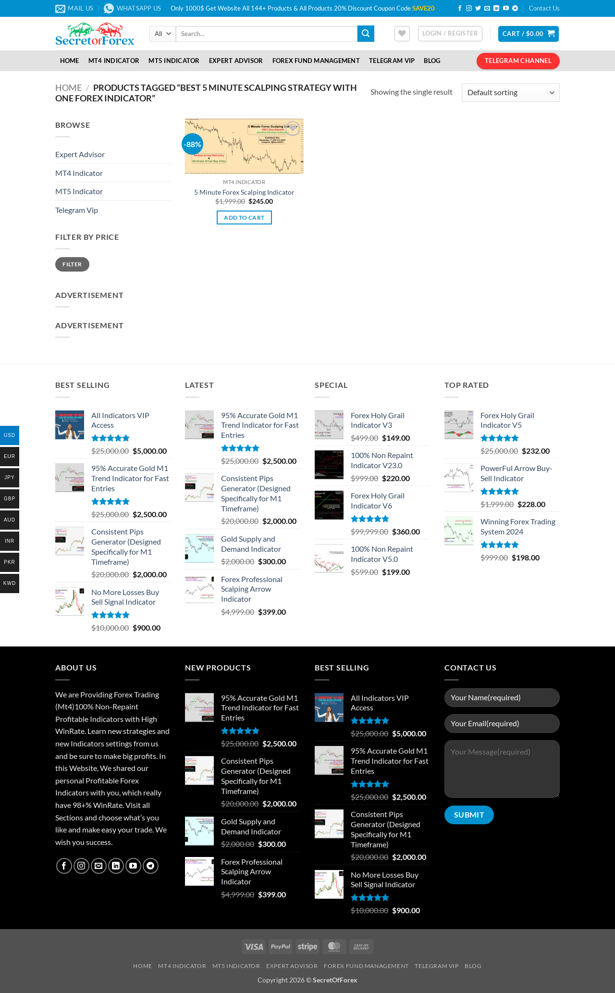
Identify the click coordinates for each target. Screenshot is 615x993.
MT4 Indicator (113, 60)
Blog (432, 60)
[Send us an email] (487, 8)
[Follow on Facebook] (460, 8)
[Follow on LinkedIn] (496, 8)
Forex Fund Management (316, 60)
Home (69, 60)
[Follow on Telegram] (515, 8)
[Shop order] (511, 92)
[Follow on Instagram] (469, 8)
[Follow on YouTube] (506, 8)
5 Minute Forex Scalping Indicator (244, 192)
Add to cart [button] (244, 217)
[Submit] (365, 33)
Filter (72, 264)
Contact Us (544, 8)
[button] (450, 33)
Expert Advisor (236, 60)
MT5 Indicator (173, 60)
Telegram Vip (76, 209)
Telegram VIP (392, 60)
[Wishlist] (402, 33)
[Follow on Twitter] (478, 8)
